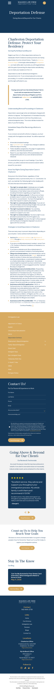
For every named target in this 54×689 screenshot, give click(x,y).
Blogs (27, 630)
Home (27, 618)
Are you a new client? (13, 410)
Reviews (27, 627)
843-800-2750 (27, 610)
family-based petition (27, 239)
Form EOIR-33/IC (18, 145)
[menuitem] (27, 324)
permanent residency (24, 237)
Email (9, 406)
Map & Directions (27, 648)
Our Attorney (27, 621)
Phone (10, 401)
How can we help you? (14, 414)
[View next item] (29, 512)
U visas (34, 255)
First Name (11, 392)
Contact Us (27, 633)
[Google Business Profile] (29, 668)
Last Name (11, 397)
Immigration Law (27, 624)
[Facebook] (33, 668)
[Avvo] (25, 668)
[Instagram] (21, 668)
